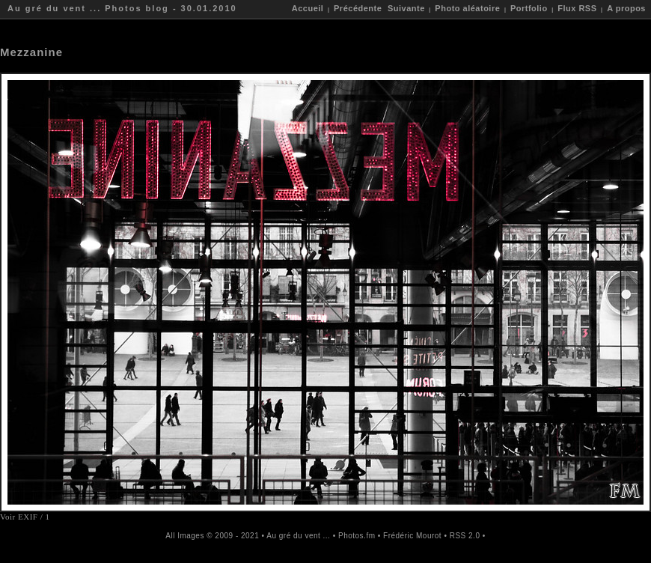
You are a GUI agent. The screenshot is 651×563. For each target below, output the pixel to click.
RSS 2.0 (465, 536)
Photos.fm (357, 536)
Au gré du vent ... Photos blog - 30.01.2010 (122, 8)
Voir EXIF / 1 (25, 516)
